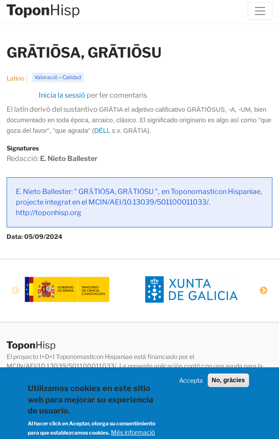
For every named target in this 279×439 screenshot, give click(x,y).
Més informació (133, 432)
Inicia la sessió (62, 95)
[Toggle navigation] (260, 11)
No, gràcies (228, 380)
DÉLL (102, 130)
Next (263, 290)
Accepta (191, 380)
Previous (15, 290)
